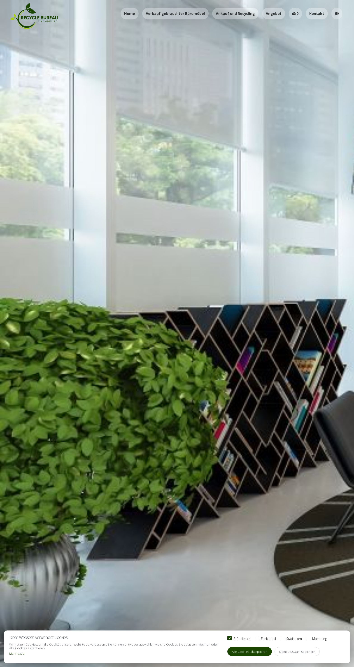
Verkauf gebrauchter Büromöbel (175, 13)
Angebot (274, 13)
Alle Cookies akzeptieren (249, 651)
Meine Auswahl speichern (297, 651)
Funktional (268, 638)
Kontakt (316, 13)
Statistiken (294, 638)
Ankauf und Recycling (235, 13)
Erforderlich (242, 638)
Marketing (319, 638)
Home (129, 13)
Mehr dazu (16, 653)
